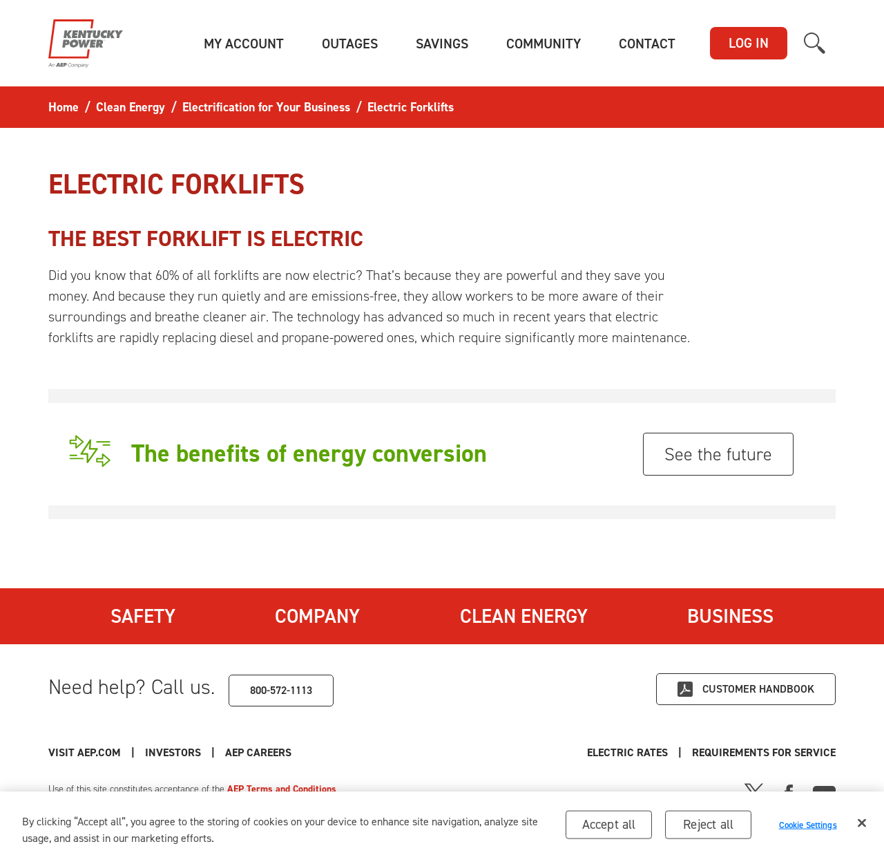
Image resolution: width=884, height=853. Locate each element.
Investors (173, 752)
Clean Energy (524, 616)
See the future (718, 454)
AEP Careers (258, 752)
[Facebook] (788, 792)
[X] (754, 792)
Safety (142, 616)
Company (317, 616)
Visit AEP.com (84, 752)
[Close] (862, 833)
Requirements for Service (764, 752)
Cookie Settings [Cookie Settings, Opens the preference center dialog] (808, 835)
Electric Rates (627, 752)
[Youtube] (824, 792)
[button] (244, 43)
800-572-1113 (281, 690)
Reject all (708, 834)
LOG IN (749, 43)
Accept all (609, 834)
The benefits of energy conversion (309, 453)
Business (730, 616)
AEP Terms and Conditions (281, 789)
